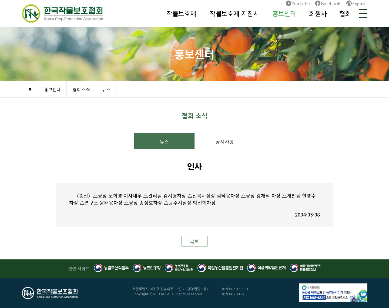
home (30, 89)
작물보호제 (181, 13)
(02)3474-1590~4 (235, 288)
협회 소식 (81, 89)
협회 (345, 13)
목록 (194, 241)
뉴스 (106, 89)
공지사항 (225, 141)
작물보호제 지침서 (234, 13)
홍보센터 (284, 13)
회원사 (318, 13)
